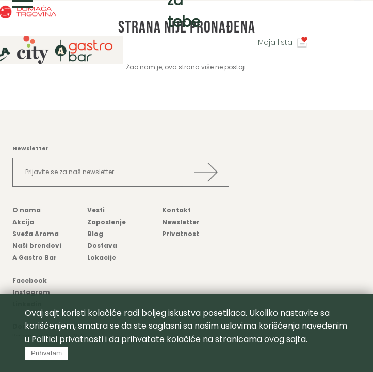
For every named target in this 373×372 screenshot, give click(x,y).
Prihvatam (46, 353)
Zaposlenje (106, 222)
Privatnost (180, 233)
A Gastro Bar (34, 257)
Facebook (29, 280)
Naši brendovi (36, 245)
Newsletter (181, 222)
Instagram (31, 292)
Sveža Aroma (35, 233)
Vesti (96, 210)
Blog (95, 233)
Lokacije (101, 257)
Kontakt (176, 210)
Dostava (102, 245)
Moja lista (275, 42)
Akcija (23, 222)
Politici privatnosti (67, 339)
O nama (26, 210)
